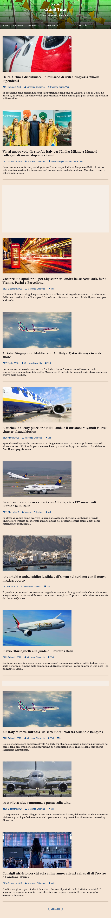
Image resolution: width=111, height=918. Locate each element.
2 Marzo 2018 (10, 586)
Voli (67, 87)
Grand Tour (55, 9)
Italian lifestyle (57, 161)
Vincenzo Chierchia (58, 15)
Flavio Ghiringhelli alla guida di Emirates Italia (38, 651)
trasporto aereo (57, 87)
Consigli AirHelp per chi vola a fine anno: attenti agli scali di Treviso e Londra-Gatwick (54, 875)
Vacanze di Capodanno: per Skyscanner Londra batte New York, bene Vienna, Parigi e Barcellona (54, 281)
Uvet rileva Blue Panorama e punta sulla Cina (36, 803)
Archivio (32, 25)
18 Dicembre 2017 (12, 809)
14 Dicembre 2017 (12, 883)
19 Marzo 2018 (11, 512)
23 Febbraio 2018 (12, 657)
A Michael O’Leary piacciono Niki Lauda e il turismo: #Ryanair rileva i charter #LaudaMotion (55, 430)
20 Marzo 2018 (11, 438)
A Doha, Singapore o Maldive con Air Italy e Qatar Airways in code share (52, 355)
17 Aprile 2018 (10, 363)
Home (5, 25)
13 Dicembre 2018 (12, 161)
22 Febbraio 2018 (12, 738)
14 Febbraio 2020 (12, 87)
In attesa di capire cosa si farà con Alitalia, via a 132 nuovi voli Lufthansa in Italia (49, 504)
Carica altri (55, 909)
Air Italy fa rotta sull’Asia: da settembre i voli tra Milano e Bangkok (53, 732)
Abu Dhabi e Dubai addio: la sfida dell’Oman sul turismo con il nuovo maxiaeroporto (55, 578)
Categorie (50, 25)
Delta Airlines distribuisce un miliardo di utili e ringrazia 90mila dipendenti (51, 79)
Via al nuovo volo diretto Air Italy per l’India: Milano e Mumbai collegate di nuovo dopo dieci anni (50, 153)
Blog (55, 4)
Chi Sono (18, 25)
